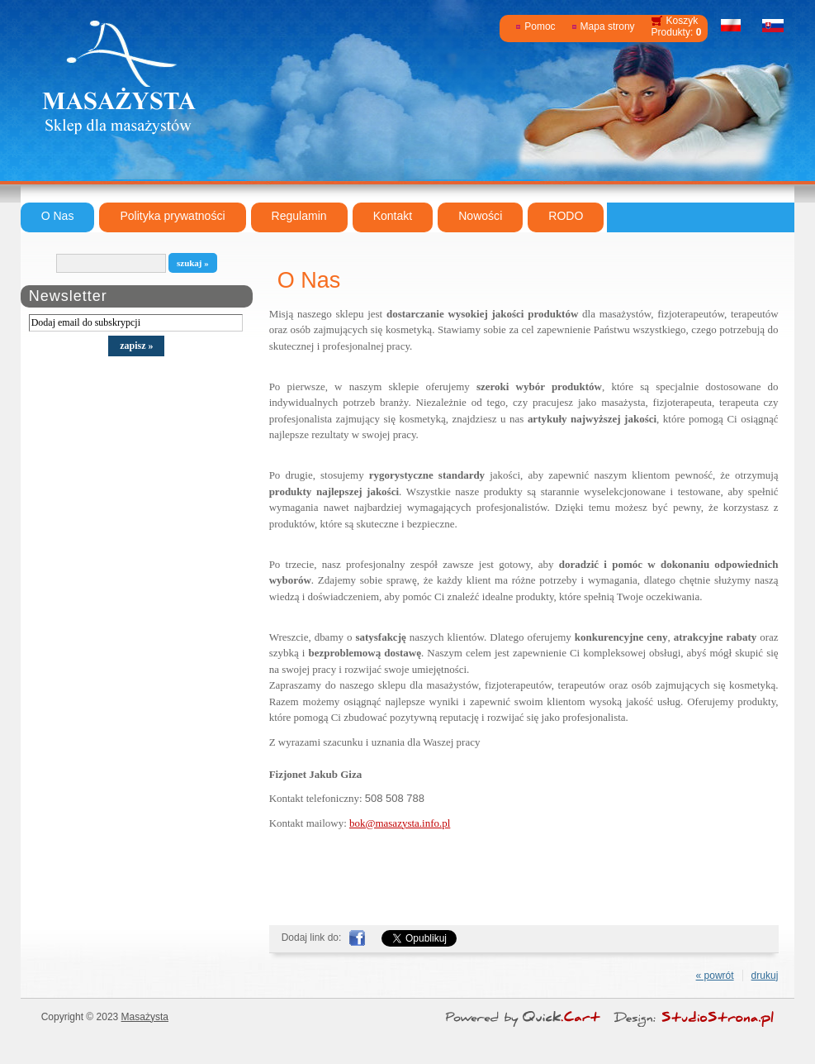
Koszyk (682, 20)
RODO (565, 215)
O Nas (57, 215)
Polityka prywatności (172, 215)
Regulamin (299, 215)
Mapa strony (607, 26)
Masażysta (144, 1017)
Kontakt (393, 215)
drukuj (765, 975)
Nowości (480, 215)
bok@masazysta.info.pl (399, 823)
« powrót (715, 975)
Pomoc (539, 26)
